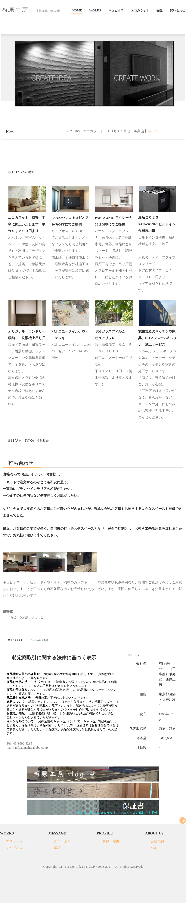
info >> (153, 131)
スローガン (62, 841)
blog (154, 848)
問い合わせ (177, 10)
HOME (77, 10)
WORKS (95, 10)
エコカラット (140, 10)
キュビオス (115, 10)
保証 (160, 10)
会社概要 (157, 841)
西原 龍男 (110, 841)
